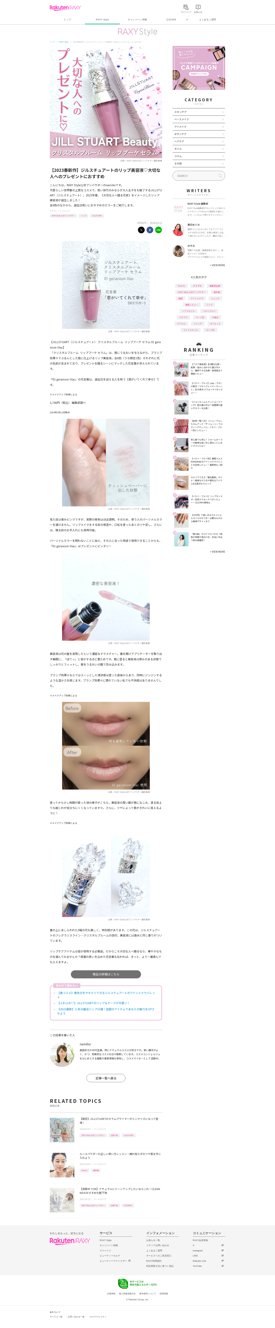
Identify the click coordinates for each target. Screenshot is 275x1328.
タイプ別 (210, 329)
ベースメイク (64, 211)
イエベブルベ (209, 310)
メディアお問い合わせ (157, 1245)
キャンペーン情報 (137, 19)
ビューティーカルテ (110, 1255)
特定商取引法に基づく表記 (160, 1266)
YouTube (197, 1266)
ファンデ (198, 323)
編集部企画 (215, 285)
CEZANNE (128, 1205)
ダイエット (215, 323)
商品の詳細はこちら (106, 974)
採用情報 (164, 1293)
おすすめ (197, 285)
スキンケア (180, 112)
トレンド (215, 298)
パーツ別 (200, 317)
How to (84, 1170)
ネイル (178, 148)
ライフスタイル (190, 329)
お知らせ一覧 (153, 1240)
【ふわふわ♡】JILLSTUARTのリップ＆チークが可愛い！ (93, 1003)
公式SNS (171, 19)
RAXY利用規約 (154, 1261)
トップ (67, 19)
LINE (195, 1255)
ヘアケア (179, 141)
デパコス (181, 323)
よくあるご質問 (207, 19)
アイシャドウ (197, 298)
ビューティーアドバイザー (113, 1261)
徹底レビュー (191, 304)
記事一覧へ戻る (106, 1078)
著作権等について (147, 1293)
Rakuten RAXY (65, 8)
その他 (178, 163)
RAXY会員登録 (200, 1240)
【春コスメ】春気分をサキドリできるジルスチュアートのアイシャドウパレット (106, 995)
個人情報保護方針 (127, 1293)
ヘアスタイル (188, 310)
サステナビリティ (98, 1317)
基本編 (96, 1170)
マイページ (105, 1250)
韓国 (180, 298)
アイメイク (180, 126)
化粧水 (215, 317)
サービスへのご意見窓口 (158, 1255)
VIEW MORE (217, 265)
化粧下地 (114, 1135)
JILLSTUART (97, 215)
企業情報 (111, 1293)
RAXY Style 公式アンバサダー (63, 215)
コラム (178, 156)
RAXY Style (102, 19)
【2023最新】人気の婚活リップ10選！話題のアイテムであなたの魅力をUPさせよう (106, 1011)
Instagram (198, 1250)
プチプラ (183, 317)
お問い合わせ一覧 (76, 1317)
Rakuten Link (199, 1261)
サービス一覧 (56, 1317)
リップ (83, 215)
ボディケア (180, 134)
